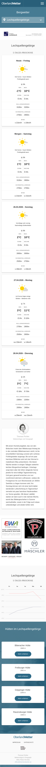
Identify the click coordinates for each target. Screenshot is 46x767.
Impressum (16, 742)
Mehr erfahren (23, 654)
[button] (23, 20)
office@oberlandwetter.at (23, 762)
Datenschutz (28, 742)
